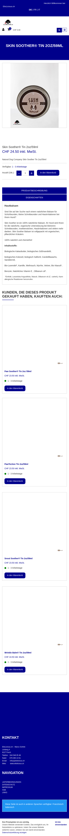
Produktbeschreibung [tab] (34, 190)
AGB (4, 790)
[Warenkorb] (9, 29)
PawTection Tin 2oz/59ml (16, 464)
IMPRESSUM (7, 787)
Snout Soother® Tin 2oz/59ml (18, 558)
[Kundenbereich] (3, 29)
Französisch (58, 804)
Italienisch (9, 807)
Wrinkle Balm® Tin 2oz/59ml (17, 652)
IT (39, 9)
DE (30, 9)
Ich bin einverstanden (61, 823)
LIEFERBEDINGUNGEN (11, 782)
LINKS (4, 793)
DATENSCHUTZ (8, 785)
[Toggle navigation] (64, 30)
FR (35, 9)
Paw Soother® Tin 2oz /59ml (17, 371)
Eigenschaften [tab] (34, 197)
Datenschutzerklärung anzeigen (14, 833)
